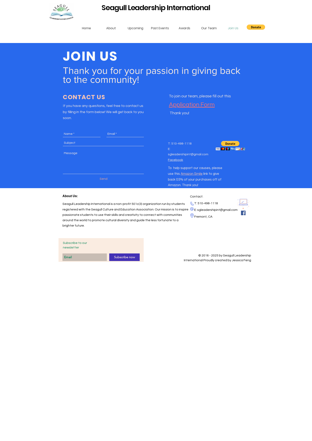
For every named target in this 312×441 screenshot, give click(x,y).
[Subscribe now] (124, 257)
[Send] (103, 179)
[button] (256, 27)
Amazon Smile (192, 174)
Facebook (175, 159)
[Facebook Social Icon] (243, 213)
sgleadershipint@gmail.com (188, 154)
